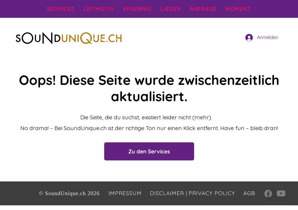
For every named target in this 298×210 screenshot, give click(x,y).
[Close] (268, 193)
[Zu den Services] (149, 151)
